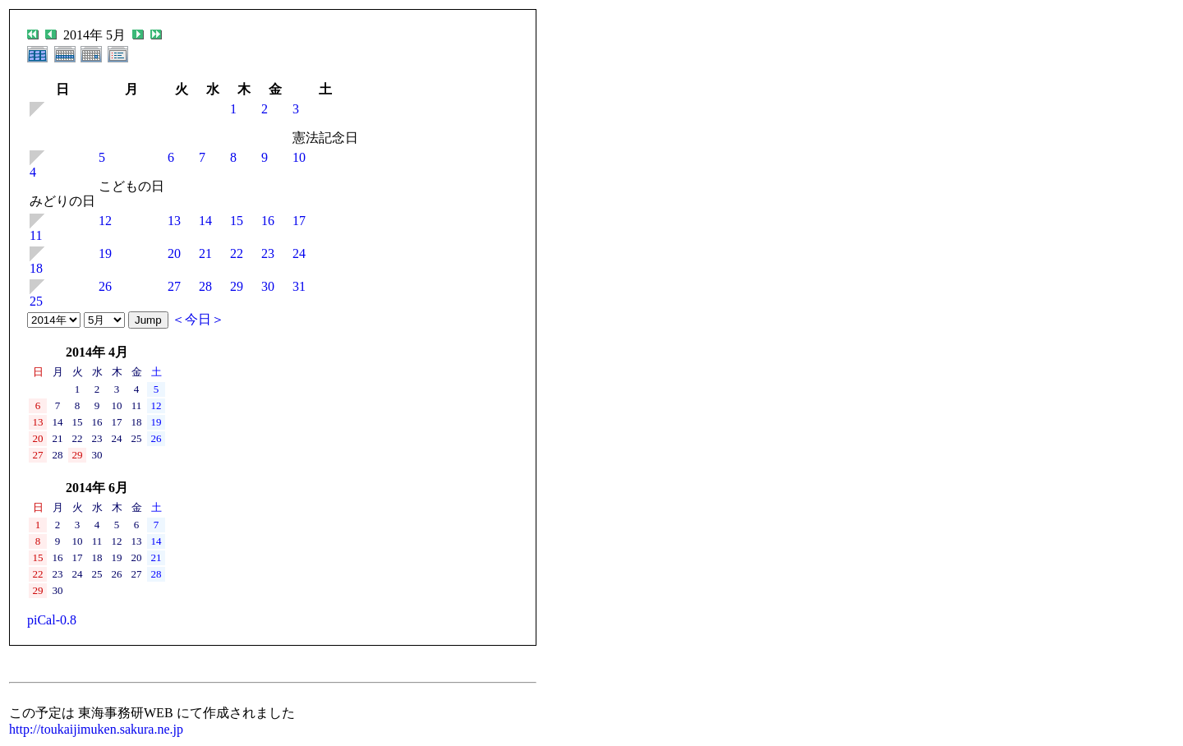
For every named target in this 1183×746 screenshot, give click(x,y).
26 (105, 286)
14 (205, 221)
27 (174, 286)
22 (236, 253)
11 (36, 235)
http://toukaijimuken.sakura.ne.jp (96, 729)
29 (236, 286)
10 (299, 157)
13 (174, 221)
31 (299, 286)
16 (267, 221)
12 (105, 221)
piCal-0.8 (51, 620)
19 (105, 253)
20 (174, 253)
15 (236, 221)
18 (36, 268)
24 (299, 253)
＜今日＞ (198, 319)
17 (299, 221)
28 (205, 286)
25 (36, 301)
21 (205, 253)
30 (267, 286)
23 (267, 253)
